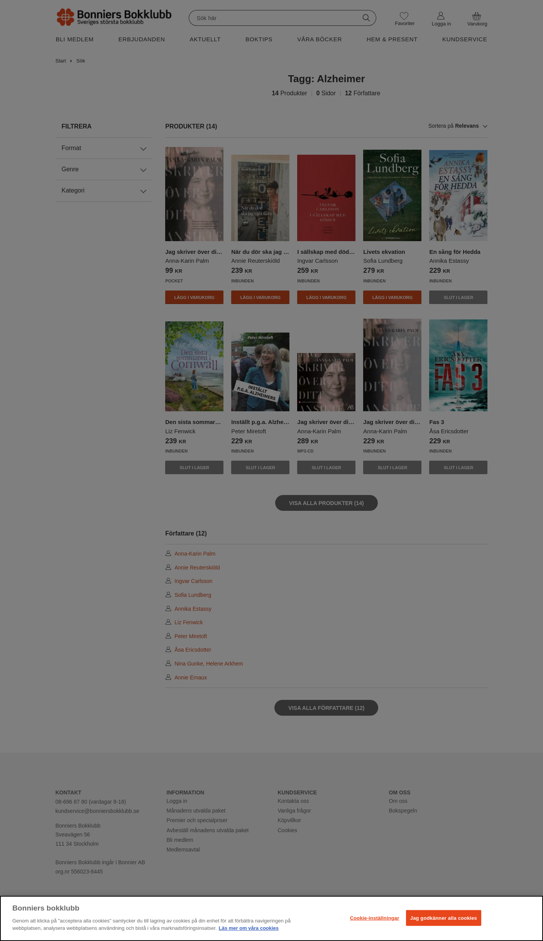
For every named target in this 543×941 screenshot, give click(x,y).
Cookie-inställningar (374, 918)
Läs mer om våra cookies (249, 928)
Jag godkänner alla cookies (443, 918)
